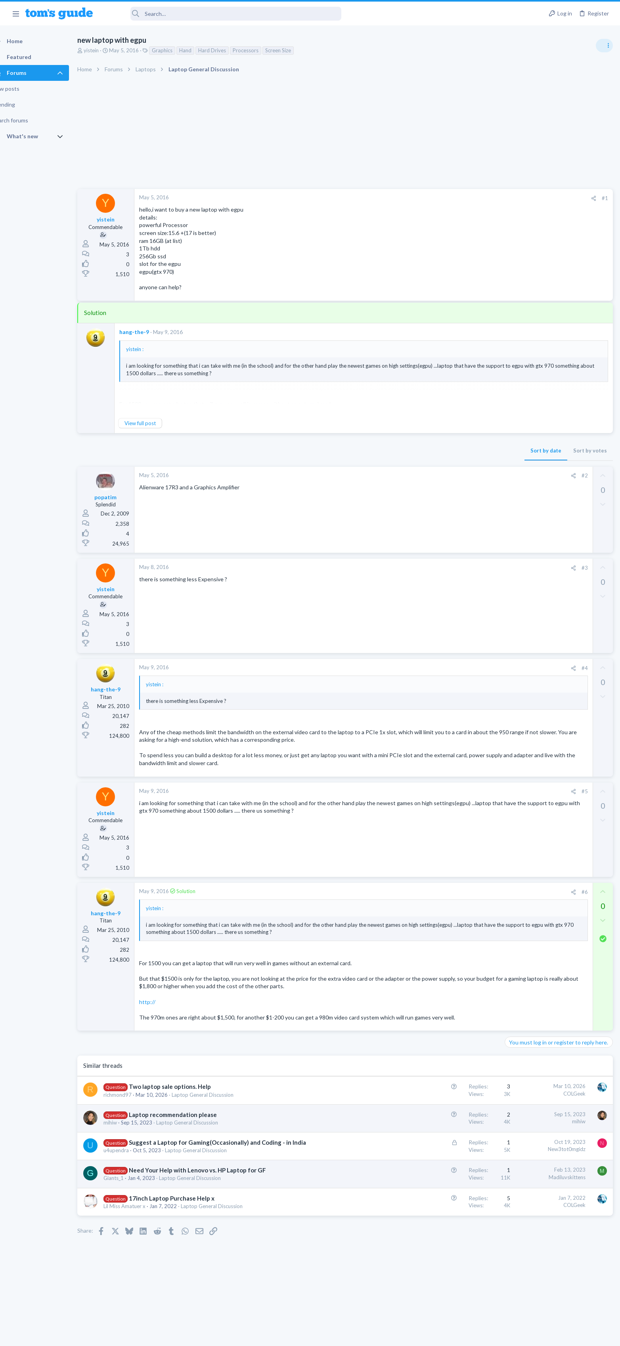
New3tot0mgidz (439, 1157)
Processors (259, 50)
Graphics (176, 50)
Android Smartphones (533, 615)
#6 (457, 892)
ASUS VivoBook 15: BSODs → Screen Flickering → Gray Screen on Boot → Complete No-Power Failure (558, 455)
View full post (154, 423)
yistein (105, 50)
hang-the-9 (148, 331)
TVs (512, 561)
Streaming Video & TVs (534, 653)
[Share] (466, 198)
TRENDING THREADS (519, 431)
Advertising (224, 1334)
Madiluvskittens (439, 1185)
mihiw (124, 1130)
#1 (477, 198)
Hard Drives (226, 50)
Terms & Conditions (385, 1334)
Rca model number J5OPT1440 (558, 631)
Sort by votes (462, 450)
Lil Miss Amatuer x (138, 1213)
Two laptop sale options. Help (184, 1094)
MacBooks (519, 523)
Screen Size (292, 50)
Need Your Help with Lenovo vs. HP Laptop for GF (211, 1178)
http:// (161, 1002)
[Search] (222, 14)
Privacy (330, 1334)
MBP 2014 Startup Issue (550, 501)
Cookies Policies (280, 1334)
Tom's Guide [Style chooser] (555, 1280)
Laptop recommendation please (187, 1122)
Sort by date (418, 450)
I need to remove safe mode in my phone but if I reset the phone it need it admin (558, 585)
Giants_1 (127, 1186)
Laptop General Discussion (216, 1102)
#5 (457, 791)
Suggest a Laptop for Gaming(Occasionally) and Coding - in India (231, 1150)
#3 (457, 568)
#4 (457, 668)
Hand (199, 50)
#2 (457, 475)
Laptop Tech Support (532, 485)
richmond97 (131, 1102)
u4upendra (130, 1158)
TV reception (536, 539)
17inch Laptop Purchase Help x (185, 1205)
